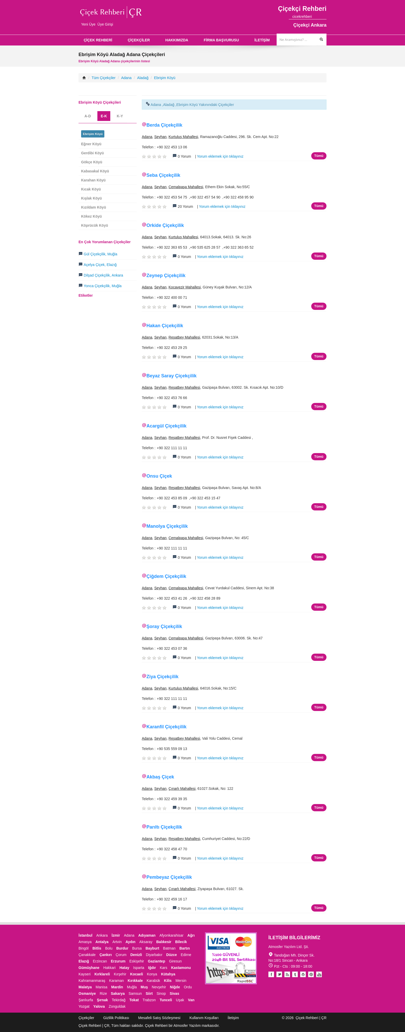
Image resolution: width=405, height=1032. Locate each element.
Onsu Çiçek (159, 476)
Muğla (132, 987)
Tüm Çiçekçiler (104, 78)
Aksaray (145, 942)
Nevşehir (159, 987)
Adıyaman (146, 935)
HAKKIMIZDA (176, 40)
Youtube (303, 974)
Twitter (279, 974)
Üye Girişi (105, 24)
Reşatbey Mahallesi (184, 337)
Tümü (318, 156)
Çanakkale (87, 955)
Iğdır (152, 968)
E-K (104, 116)
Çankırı (105, 955)
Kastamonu (181, 968)
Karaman (116, 981)
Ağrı (191, 935)
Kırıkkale (135, 981)
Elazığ (84, 961)
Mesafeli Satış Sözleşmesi (159, 1018)
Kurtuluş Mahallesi (183, 137)
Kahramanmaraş (92, 981)
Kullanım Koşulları (204, 1018)
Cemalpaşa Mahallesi (186, 187)
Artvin (117, 942)
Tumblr (295, 974)
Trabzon (149, 1000)
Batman (169, 948)
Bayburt (152, 948)
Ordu (188, 987)
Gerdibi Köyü (92, 153)
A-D (87, 116)
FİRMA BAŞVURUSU (221, 40)
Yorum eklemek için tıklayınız (220, 156)
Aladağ (143, 78)
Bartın (185, 948)
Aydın (130, 942)
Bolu (108, 948)
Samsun (135, 993)
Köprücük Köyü (94, 225)
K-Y (120, 116)
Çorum (121, 955)
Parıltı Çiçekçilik (164, 827)
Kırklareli (102, 974)
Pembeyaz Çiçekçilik (169, 877)
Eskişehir (136, 961)
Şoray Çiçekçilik (164, 626)
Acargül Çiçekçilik (166, 426)
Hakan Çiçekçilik (164, 325)
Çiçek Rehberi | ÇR (310, 1018)
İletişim (233, 1018)
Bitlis (96, 948)
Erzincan (100, 961)
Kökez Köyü (91, 216)
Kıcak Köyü (91, 189)
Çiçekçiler (86, 1018)
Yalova (99, 1006)
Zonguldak (117, 1006)
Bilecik (181, 942)
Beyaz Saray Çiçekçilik (171, 375)
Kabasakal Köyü (95, 171)
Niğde (175, 987)
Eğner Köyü (91, 144)
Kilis (168, 981)
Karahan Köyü (93, 180)
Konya (152, 974)
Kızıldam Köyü (93, 207)
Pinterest (311, 974)
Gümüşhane (89, 968)
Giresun (175, 961)
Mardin (117, 987)
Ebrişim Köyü (164, 78)
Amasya (85, 942)
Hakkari (109, 968)
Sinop (161, 993)
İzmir (116, 935)
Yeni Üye (88, 24)
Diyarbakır (154, 955)
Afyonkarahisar (171, 935)
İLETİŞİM (262, 40)
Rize (103, 993)
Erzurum (118, 961)
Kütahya (168, 974)
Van (191, 1000)
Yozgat (84, 1006)
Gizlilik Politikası (116, 1018)
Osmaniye (87, 993)
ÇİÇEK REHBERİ (98, 40)
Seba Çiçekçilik (163, 175)
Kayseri (85, 974)
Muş (144, 987)
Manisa (101, 987)
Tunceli (166, 1000)
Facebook (271, 974)
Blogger (287, 974)
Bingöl (84, 948)
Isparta (138, 968)
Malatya (85, 987)
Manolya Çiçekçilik (167, 526)
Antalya (102, 942)
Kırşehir (120, 974)
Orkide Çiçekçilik (165, 225)
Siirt (149, 993)
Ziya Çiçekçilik (162, 676)
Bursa (137, 948)
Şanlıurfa (86, 1000)
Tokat (134, 1000)
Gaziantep (156, 961)
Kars (163, 968)
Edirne (186, 955)
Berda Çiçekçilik (164, 125)
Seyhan (160, 137)
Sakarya (118, 993)
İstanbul (85, 935)
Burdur (122, 948)
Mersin (180, 981)
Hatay (124, 968)
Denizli (136, 955)
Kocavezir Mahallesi (185, 287)
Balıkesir (163, 942)
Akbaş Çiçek (160, 776)
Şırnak (102, 1000)
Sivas (174, 993)
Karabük (153, 981)
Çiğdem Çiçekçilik (166, 576)
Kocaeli (136, 974)
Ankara (102, 935)
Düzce (171, 955)
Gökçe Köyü (91, 162)
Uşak (180, 1000)
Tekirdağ (119, 1000)
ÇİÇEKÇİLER (139, 40)
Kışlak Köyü (91, 198)
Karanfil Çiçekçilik (166, 726)
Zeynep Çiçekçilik (165, 275)
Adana (126, 78)
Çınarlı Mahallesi (182, 788)
